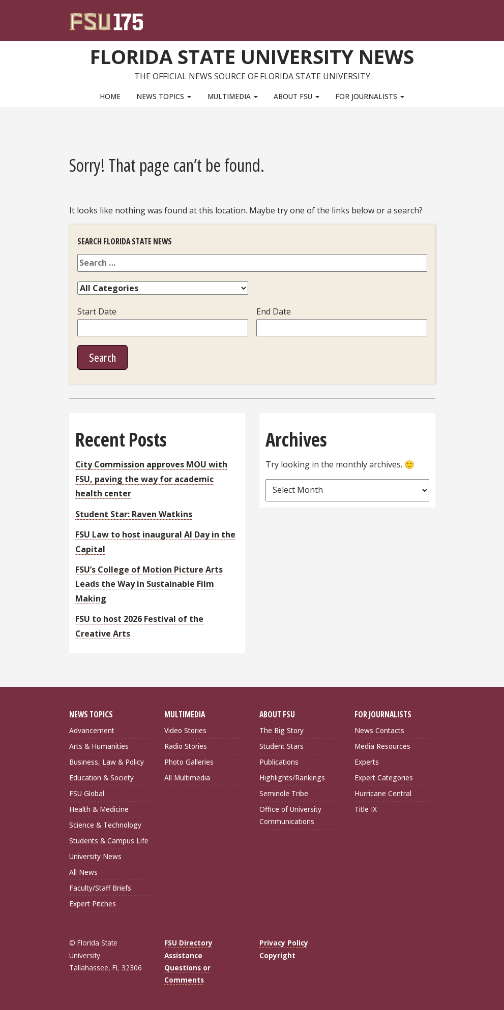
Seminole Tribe (283, 793)
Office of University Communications (290, 815)
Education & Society (101, 777)
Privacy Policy (283, 943)
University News (95, 856)
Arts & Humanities (99, 746)
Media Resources (382, 746)
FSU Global (86, 793)
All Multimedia (187, 777)
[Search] (420, 15)
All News (83, 872)
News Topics (163, 96)
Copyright (277, 955)
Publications (279, 762)
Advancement (91, 730)
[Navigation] (434, 15)
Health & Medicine (99, 809)
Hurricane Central (382, 793)
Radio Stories (185, 746)
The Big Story (281, 730)
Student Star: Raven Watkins (133, 514)
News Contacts (379, 730)
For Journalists (369, 96)
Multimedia (232, 96)
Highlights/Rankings (292, 777)
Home (110, 96)
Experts (366, 762)
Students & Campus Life (109, 840)
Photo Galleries (189, 762)
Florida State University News (252, 56)
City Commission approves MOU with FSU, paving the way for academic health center (151, 479)
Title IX (365, 809)
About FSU (296, 96)
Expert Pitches (92, 903)
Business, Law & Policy (106, 762)
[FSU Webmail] (406, 15)
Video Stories (185, 730)
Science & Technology (105, 825)
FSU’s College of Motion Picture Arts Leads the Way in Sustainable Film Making (149, 584)
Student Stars (281, 746)
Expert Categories (383, 777)
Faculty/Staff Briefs (100, 888)
